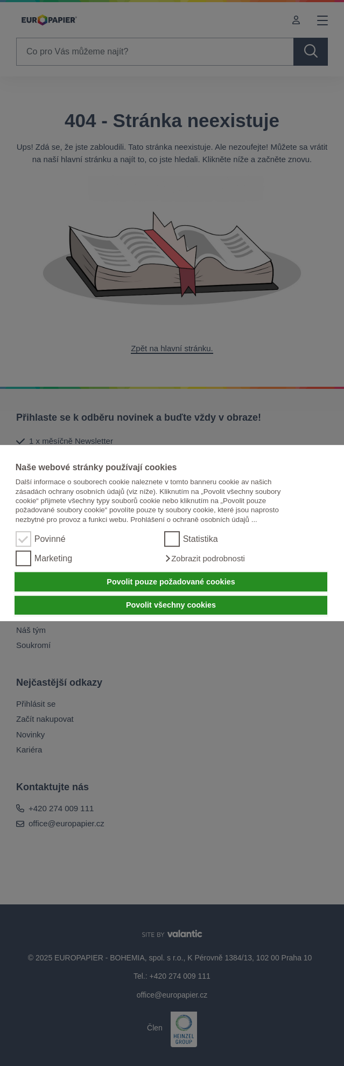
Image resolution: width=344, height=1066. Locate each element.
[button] (204, 558)
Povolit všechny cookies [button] (171, 605)
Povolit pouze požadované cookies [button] (171, 581)
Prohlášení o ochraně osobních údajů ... (193, 519)
